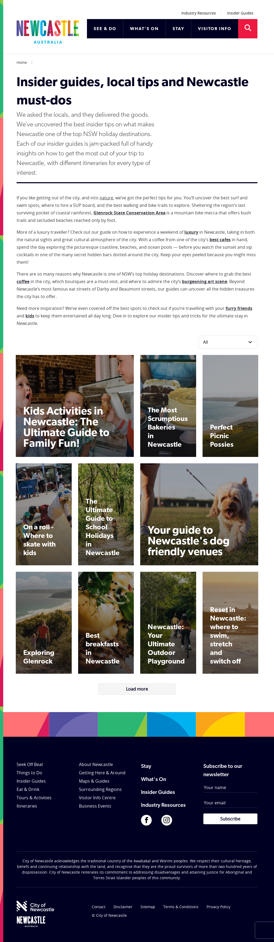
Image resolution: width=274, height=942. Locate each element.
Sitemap (147, 906)
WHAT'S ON (144, 29)
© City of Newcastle (109, 915)
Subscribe (230, 819)
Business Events (95, 806)
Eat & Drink (28, 789)
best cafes (220, 240)
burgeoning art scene (204, 281)
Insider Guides (240, 13)
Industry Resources (198, 13)
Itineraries (27, 806)
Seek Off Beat (30, 764)
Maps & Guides (94, 781)
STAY (178, 29)
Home (22, 62)
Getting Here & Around (102, 773)
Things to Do (29, 773)
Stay (146, 766)
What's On (153, 779)
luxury (191, 232)
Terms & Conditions (181, 906)
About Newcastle (96, 764)
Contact (98, 906)
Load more (137, 689)
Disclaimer (122, 906)
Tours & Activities (34, 798)
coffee (23, 281)
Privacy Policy (218, 906)
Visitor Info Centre (97, 798)
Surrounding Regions (100, 789)
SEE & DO (105, 29)
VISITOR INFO (214, 29)
